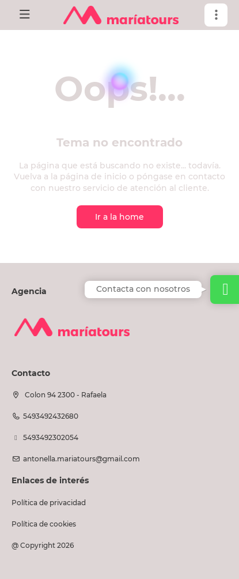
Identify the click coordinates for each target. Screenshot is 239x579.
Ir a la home (119, 217)
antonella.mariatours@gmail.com (81, 458)
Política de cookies (44, 524)
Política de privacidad (49, 502)
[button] (215, 15)
